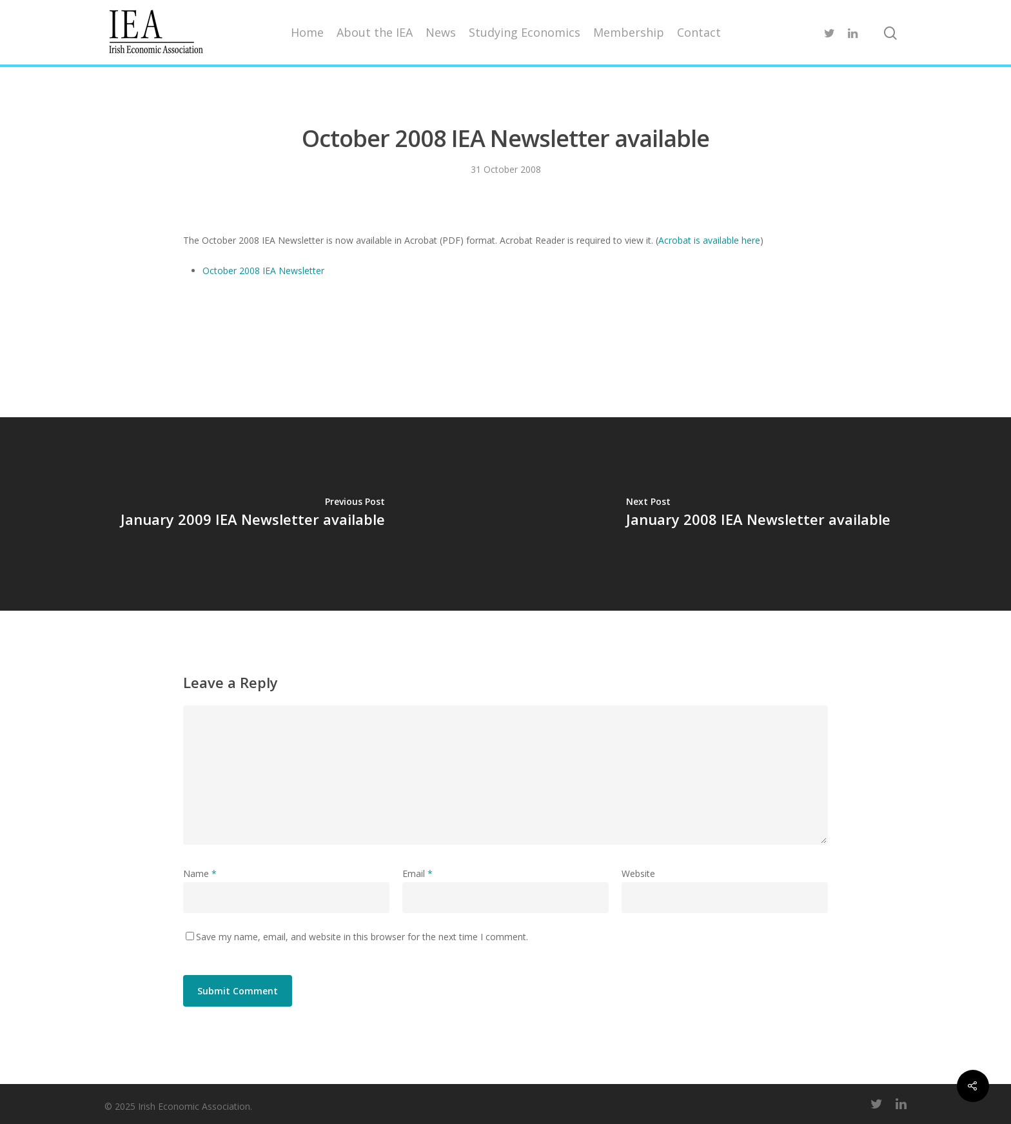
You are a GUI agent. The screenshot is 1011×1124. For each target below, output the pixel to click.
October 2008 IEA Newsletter (263, 270)
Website (638, 873)
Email (417, 873)
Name (200, 873)
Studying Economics (524, 32)
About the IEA (375, 32)
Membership (628, 32)
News (441, 32)
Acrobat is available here (709, 240)
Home (307, 32)
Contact (699, 32)
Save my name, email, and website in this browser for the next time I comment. (362, 937)
